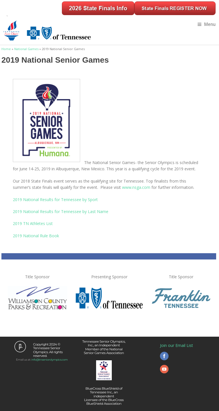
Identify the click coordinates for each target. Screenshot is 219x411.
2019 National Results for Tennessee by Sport (55, 199)
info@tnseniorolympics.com (49, 359)
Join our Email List (176, 345)
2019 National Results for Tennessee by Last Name (60, 211)
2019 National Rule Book (36, 235)
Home (6, 49)
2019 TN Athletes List (33, 223)
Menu (207, 24)
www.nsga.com (136, 187)
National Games (26, 49)
